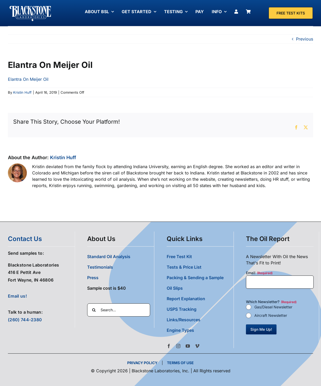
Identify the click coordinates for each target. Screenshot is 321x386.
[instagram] (178, 346)
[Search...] (118, 310)
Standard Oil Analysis (108, 256)
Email (259, 272)
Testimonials (100, 267)
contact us (25, 239)
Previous (304, 39)
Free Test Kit (179, 256)
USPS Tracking (181, 309)
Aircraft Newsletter (270, 315)
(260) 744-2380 (25, 319)
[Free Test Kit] (291, 13)
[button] (200, 330)
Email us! (17, 296)
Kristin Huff (22, 92)
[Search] (93, 310)
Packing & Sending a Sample (195, 277)
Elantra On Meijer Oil (28, 79)
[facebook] (169, 346)
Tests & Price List (184, 267)
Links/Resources (183, 319)
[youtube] (188, 346)
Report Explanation (186, 298)
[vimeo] (197, 346)
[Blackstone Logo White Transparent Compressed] (30, 6)
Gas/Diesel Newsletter (273, 307)
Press (92, 277)
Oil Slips (175, 288)
